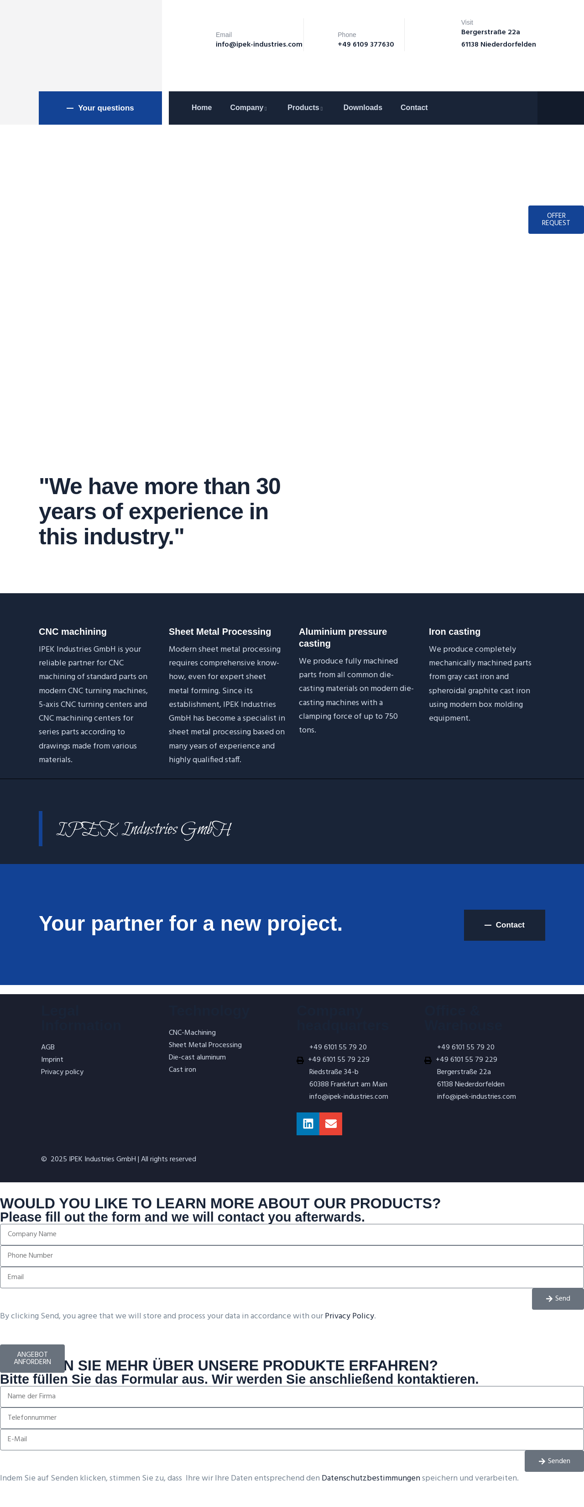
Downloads (363, 107)
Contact (414, 107)
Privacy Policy (349, 1316)
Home (202, 107)
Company (249, 107)
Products (306, 107)
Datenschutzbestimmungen (371, 1478)
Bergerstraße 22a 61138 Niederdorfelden (498, 38)
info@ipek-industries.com (259, 45)
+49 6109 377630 (366, 45)
